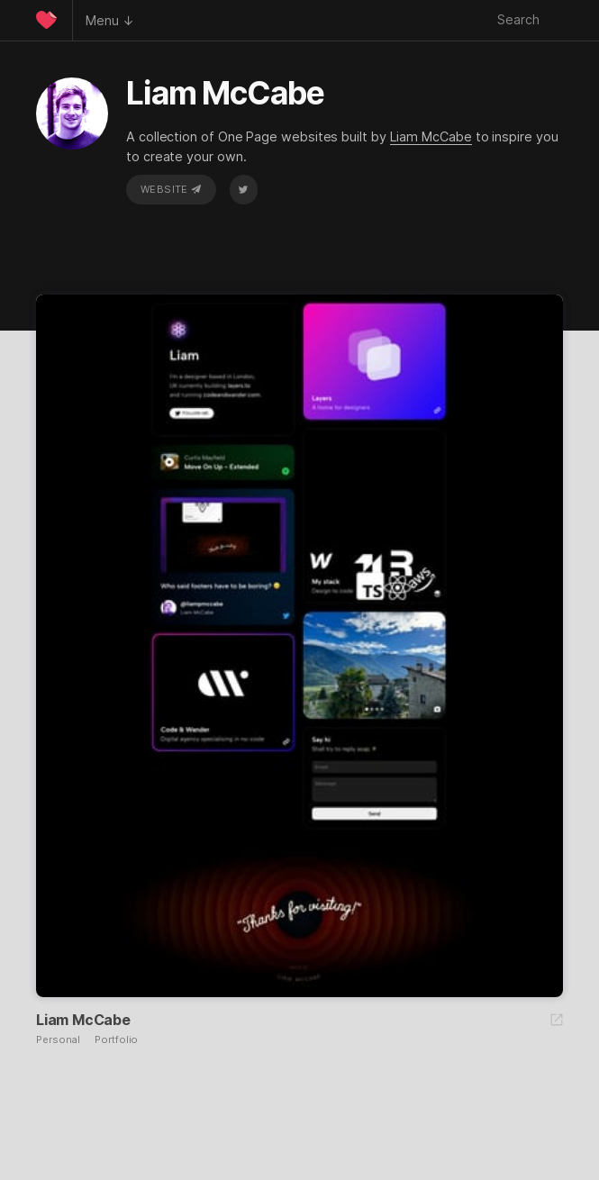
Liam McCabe (431, 136)
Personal (58, 1040)
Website (171, 189)
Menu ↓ (110, 20)
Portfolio (116, 1040)
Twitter (243, 189)
